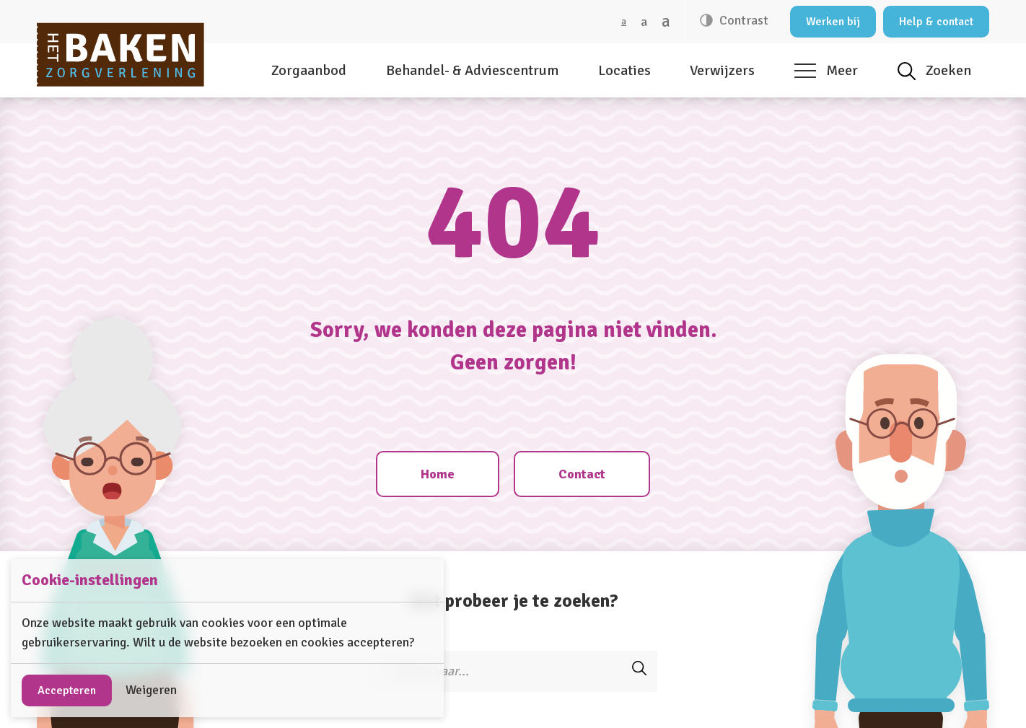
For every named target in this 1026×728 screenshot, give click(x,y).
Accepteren (67, 690)
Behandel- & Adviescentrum (472, 70)
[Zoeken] (495, 671)
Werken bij (833, 21)
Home (438, 474)
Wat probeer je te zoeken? (513, 600)
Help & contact (936, 21)
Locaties (624, 70)
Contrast (742, 20)
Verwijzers (722, 70)
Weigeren (151, 690)
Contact (581, 474)
